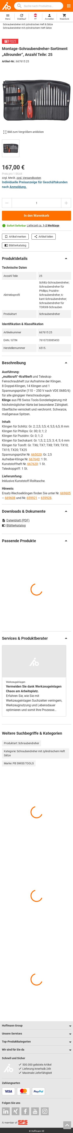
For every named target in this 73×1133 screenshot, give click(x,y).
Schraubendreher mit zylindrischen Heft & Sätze (28, 24)
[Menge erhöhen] (66, 203)
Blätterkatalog (15, 245)
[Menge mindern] (7, 203)
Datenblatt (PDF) (16, 520)
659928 (46, 498)
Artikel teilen (43, 236)
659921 (32, 498)
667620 (32, 464)
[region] (36, 148)
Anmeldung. (18, 187)
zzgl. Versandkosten (29, 177)
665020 (36, 454)
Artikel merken (15, 236)
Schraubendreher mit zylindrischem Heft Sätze (27, 28)
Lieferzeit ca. (43, 225)
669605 (65, 493)
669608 (10, 498)
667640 (34, 459)
